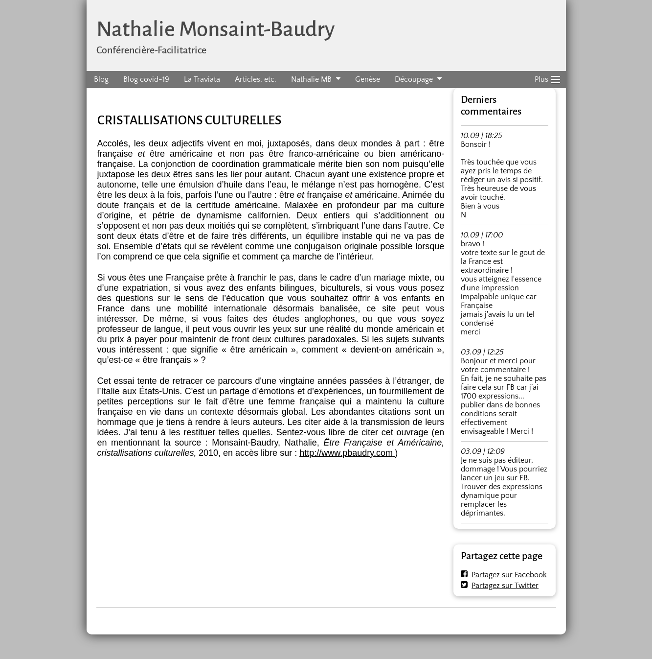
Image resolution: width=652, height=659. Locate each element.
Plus (547, 78)
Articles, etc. (255, 79)
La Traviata (202, 79)
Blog (101, 79)
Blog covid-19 (146, 79)
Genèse (367, 79)
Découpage (414, 79)
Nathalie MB (311, 79)
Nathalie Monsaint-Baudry (215, 29)
